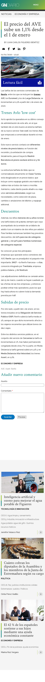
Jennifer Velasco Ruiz (10, 532)
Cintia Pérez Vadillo (9, 594)
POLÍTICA (5, 578)
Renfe (4, 94)
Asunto (4, 381)
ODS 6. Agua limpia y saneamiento (16, 515)
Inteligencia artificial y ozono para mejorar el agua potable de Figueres (23, 500)
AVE (3, 369)
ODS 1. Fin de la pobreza (11, 647)
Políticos (24, 589)
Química (29, 523)
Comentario (6, 391)
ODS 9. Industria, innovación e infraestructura (20, 519)
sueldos (16, 589)
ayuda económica (30, 647)
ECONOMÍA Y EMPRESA (27, 14)
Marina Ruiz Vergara (9, 652)
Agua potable (7, 523)
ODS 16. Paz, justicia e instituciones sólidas (19, 585)
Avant (7, 369)
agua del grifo (19, 523)
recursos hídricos (8, 527)
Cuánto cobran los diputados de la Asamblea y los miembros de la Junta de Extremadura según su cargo (24, 568)
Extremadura (6, 589)
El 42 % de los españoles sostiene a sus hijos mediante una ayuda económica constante (21, 630)
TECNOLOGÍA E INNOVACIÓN (15, 509)
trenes (37, 94)
